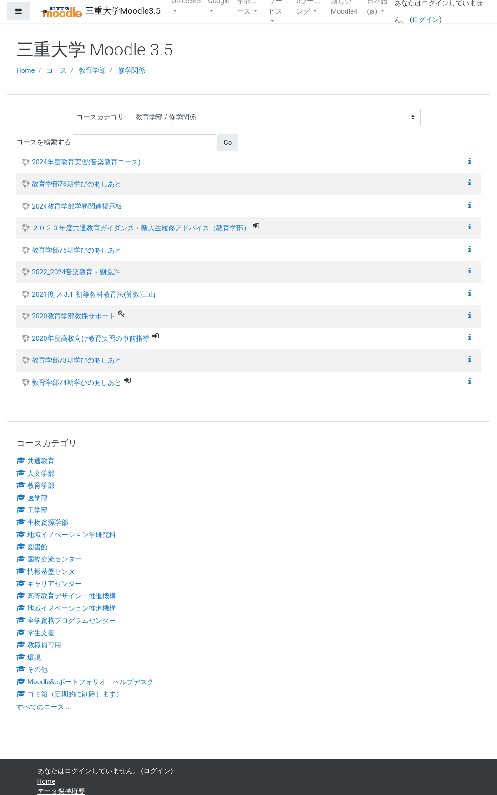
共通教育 (35, 461)
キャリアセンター (49, 584)
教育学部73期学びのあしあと (76, 360)
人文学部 (35, 473)
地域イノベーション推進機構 (66, 608)
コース (56, 70)
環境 (28, 657)
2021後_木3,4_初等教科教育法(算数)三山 (94, 294)
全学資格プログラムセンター (66, 620)
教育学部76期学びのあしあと (76, 184)
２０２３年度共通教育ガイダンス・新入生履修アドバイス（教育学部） (141, 228)
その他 (32, 670)
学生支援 (35, 633)
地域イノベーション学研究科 (66, 535)
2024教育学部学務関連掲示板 (77, 206)
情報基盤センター (49, 571)
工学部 (32, 510)
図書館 (32, 547)
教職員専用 (38, 645)
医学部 (32, 498)
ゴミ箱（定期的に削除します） (69, 694)
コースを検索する (43, 142)
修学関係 (131, 70)
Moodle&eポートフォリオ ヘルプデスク (85, 682)
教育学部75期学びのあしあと (76, 250)
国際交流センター (49, 559)
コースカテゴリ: (101, 117)
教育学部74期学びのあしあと (76, 382)
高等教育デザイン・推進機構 (66, 596)
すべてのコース (40, 707)
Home (25, 70)
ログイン (425, 19)
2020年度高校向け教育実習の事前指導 (91, 338)
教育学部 (92, 70)
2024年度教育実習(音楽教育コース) (86, 162)
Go (227, 143)
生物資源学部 (42, 522)
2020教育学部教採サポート (73, 316)
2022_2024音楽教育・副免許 (76, 272)
